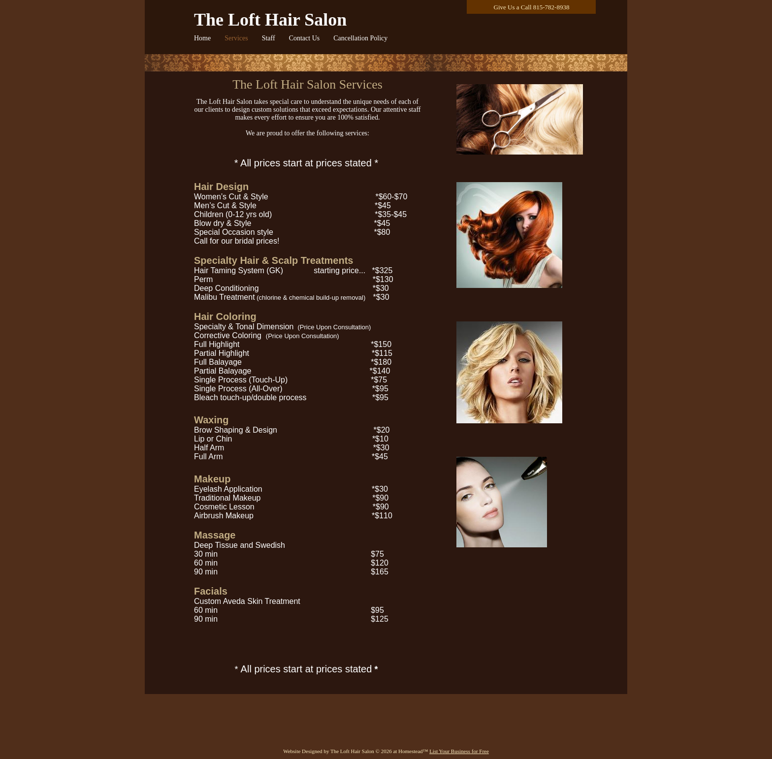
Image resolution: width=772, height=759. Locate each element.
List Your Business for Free (459, 751)
